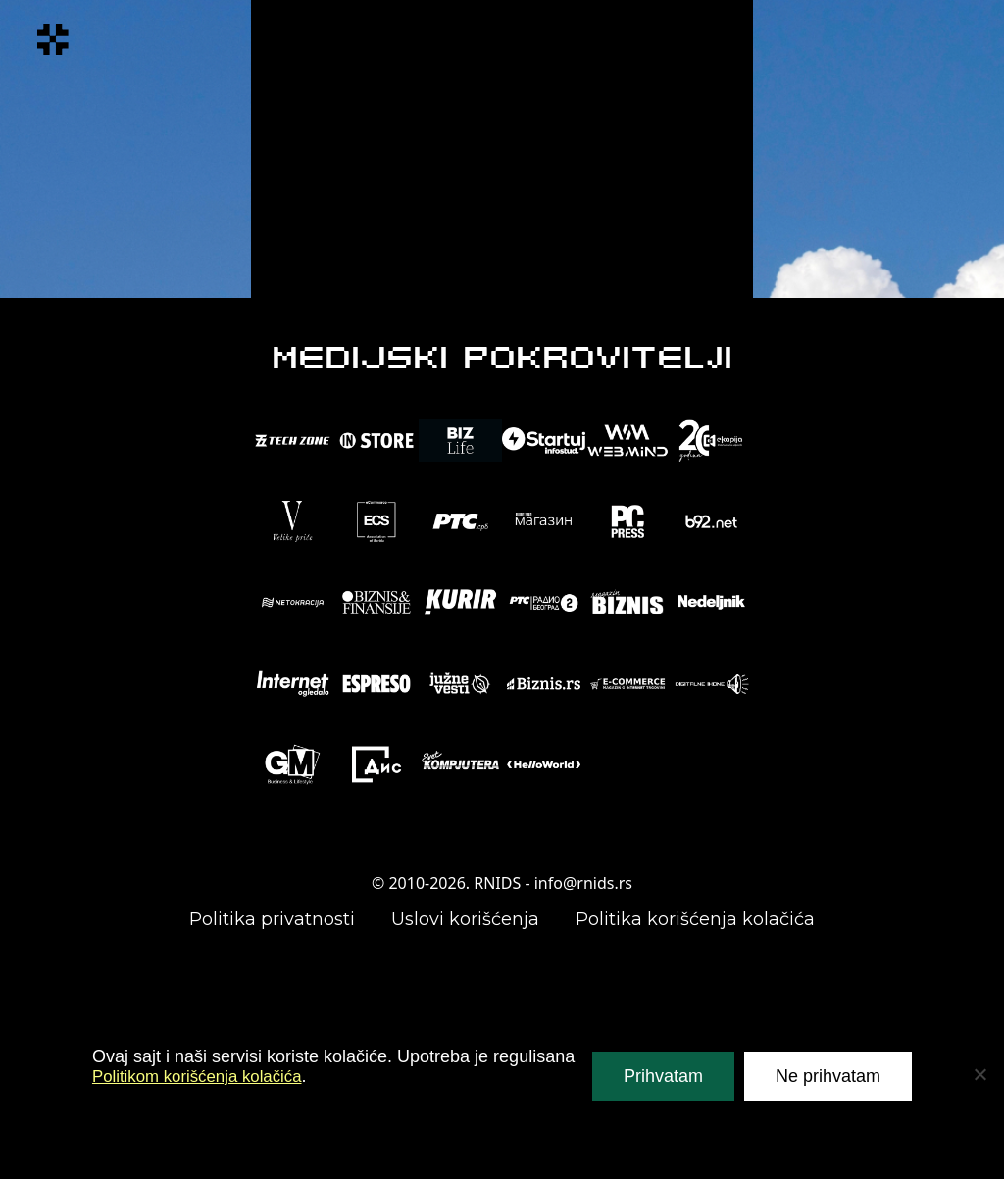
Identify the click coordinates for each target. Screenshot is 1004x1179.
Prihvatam (663, 1076)
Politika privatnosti (272, 919)
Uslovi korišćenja (465, 919)
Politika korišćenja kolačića (695, 919)
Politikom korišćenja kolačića (204, 1076)
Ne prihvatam (828, 1076)
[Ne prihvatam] (979, 1074)
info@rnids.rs (583, 883)
